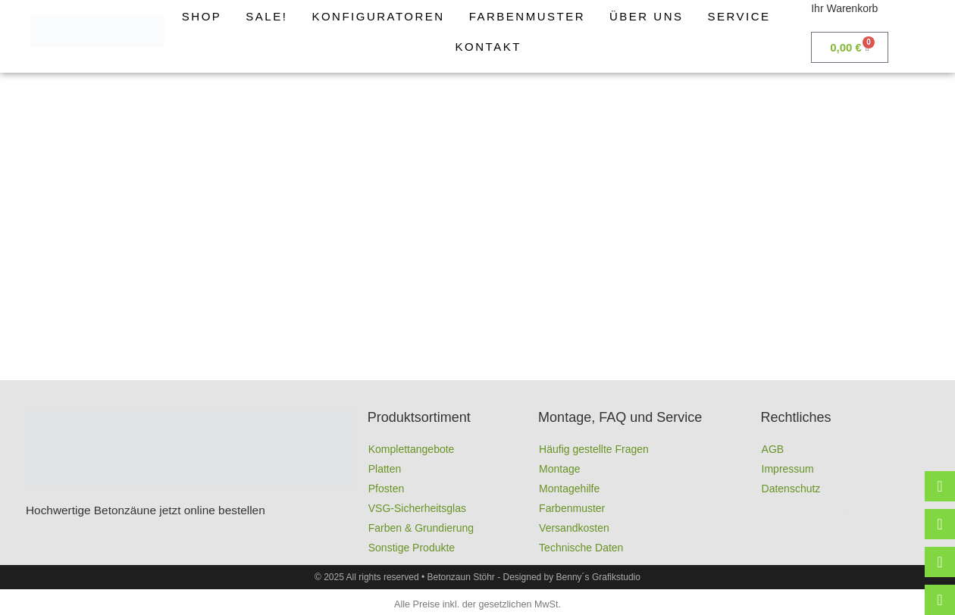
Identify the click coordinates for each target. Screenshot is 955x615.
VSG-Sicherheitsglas (417, 508)
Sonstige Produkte (411, 548)
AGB (773, 449)
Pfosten (386, 488)
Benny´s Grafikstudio (598, 577)
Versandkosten (574, 528)
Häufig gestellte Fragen (594, 449)
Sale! (266, 16)
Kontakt (488, 46)
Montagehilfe (569, 488)
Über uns (646, 16)
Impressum (788, 469)
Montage (559, 469)
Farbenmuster (527, 16)
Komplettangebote (411, 449)
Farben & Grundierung (421, 528)
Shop (202, 16)
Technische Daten (581, 548)
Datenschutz (791, 488)
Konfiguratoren (378, 16)
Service (739, 16)
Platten (385, 469)
